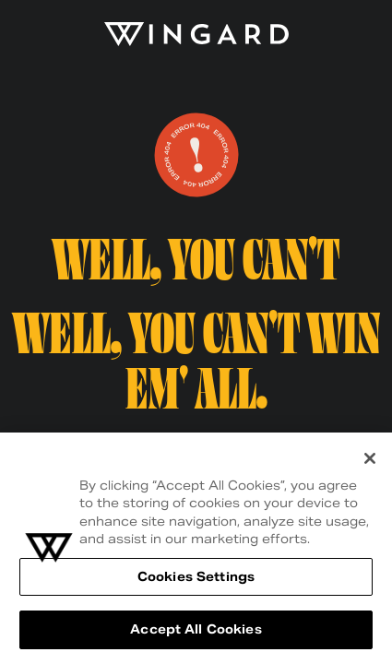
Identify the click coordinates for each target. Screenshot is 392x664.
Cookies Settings (196, 577)
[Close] (370, 458)
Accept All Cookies (195, 629)
